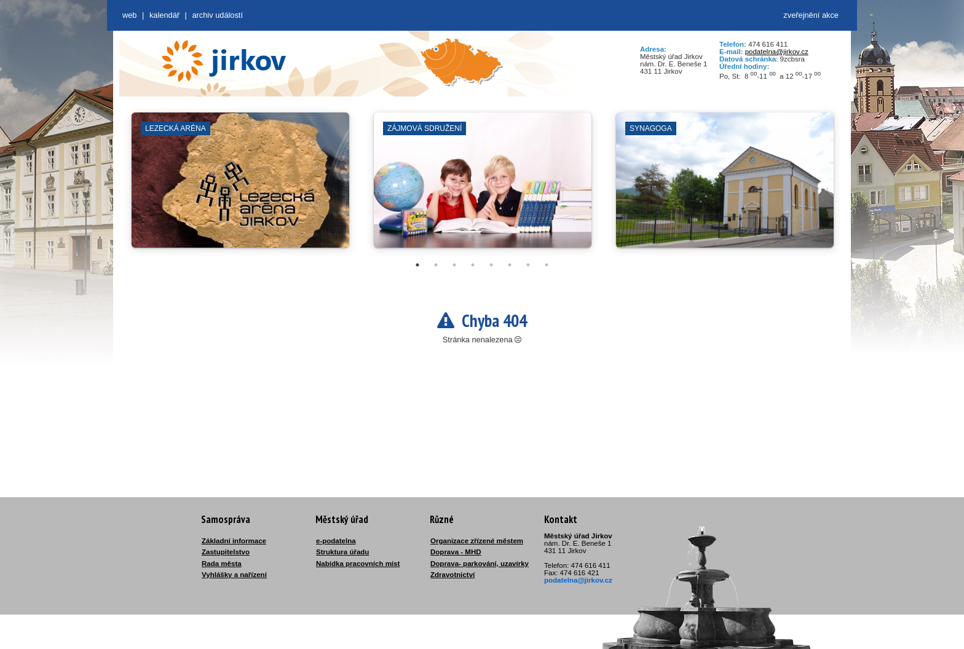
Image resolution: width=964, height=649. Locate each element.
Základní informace (234, 541)
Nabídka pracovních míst (358, 563)
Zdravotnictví (452, 574)
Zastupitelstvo (226, 552)
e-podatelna (336, 541)
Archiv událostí (217, 15)
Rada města (222, 563)
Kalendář (164, 15)
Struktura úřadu (342, 552)
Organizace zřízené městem (476, 541)
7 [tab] (528, 265)
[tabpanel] (240, 186)
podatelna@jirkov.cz (776, 51)
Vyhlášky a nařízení (234, 574)
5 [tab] (491, 265)
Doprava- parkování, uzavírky (479, 563)
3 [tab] (454, 265)
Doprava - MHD (455, 552)
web (129, 15)
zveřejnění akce (811, 15)
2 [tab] (436, 265)
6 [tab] (510, 265)
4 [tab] (473, 265)
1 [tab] (417, 265)
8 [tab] (546, 265)
